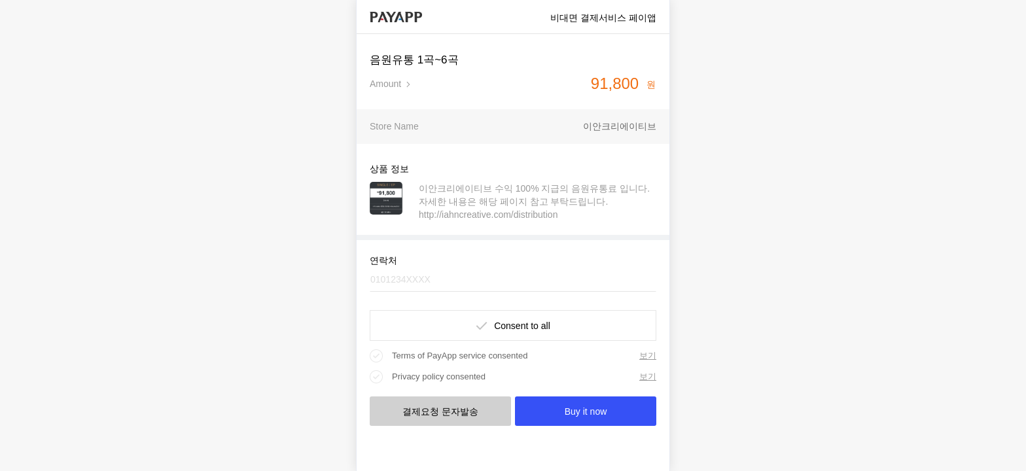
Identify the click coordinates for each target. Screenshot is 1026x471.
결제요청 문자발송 (440, 411)
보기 (647, 355)
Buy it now (586, 411)
